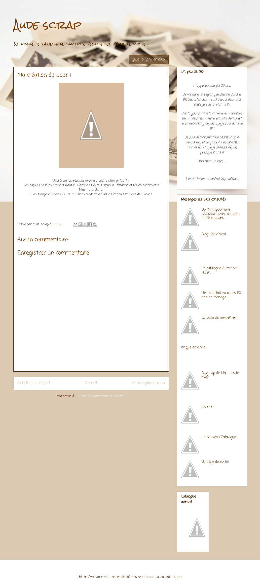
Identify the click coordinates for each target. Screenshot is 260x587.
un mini (208, 407)
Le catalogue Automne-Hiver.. (220, 270)
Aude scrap (47, 25)
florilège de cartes (216, 462)
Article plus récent (33, 383)
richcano (148, 577)
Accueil (91, 383)
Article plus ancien (148, 383)
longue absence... (194, 347)
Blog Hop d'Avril (214, 234)
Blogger (176, 577)
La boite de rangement (220, 317)
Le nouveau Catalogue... (219, 437)
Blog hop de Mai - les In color (220, 375)
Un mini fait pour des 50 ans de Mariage (221, 295)
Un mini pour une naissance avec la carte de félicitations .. (220, 214)
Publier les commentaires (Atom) (101, 396)
